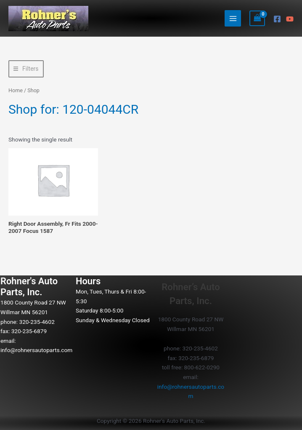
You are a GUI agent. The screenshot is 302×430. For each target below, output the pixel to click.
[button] (26, 68)
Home (15, 90)
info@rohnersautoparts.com (36, 350)
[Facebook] (277, 19)
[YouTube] (290, 19)
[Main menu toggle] (233, 18)
